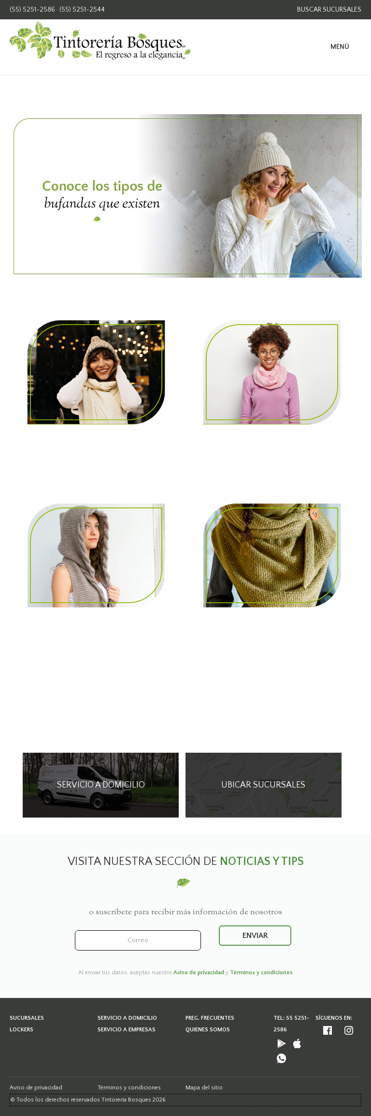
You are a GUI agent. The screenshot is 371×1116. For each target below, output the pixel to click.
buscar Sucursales (329, 10)
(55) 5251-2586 (32, 10)
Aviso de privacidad (198, 972)
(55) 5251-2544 (82, 10)
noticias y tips (262, 861)
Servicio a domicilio (127, 1018)
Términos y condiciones (261, 972)
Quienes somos (208, 1030)
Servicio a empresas (127, 1030)
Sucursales (27, 1018)
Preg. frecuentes (210, 1018)
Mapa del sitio (204, 1088)
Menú (339, 47)
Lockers (21, 1030)
